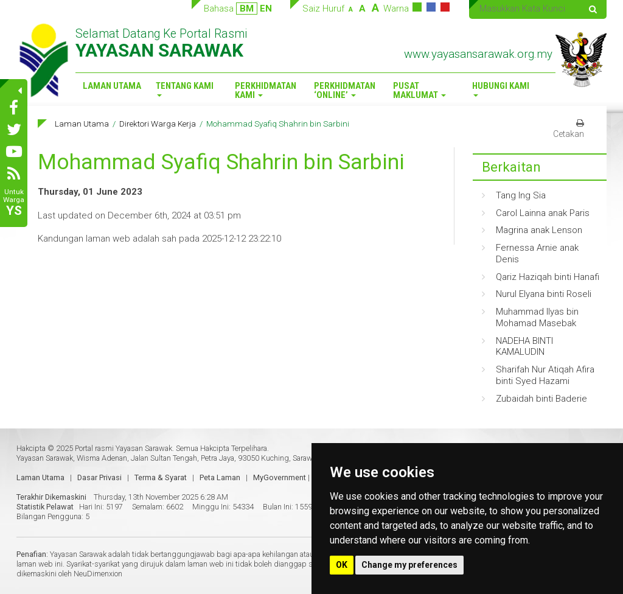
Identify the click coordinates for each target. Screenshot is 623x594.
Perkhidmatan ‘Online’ (344, 90)
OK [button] (341, 565)
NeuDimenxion (98, 573)
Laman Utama (112, 85)
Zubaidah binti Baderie (541, 398)
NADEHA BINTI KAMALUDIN (524, 346)
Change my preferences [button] (409, 565)
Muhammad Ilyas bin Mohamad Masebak (537, 317)
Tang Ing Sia (521, 195)
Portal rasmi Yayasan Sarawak (123, 448)
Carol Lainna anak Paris (543, 213)
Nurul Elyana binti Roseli (543, 293)
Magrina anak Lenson (539, 230)
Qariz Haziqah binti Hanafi (547, 276)
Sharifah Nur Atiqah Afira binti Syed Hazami (545, 375)
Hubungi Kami (500, 88)
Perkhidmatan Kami (265, 90)
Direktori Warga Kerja (157, 123)
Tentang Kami (185, 88)
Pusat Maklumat (419, 90)
